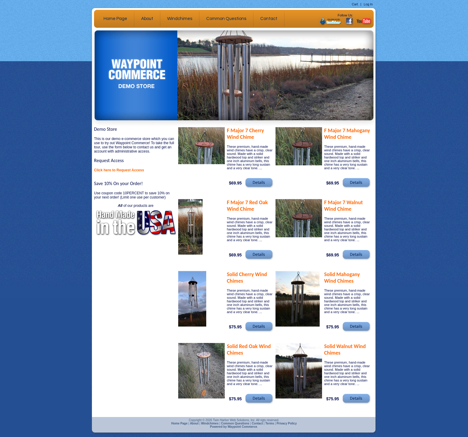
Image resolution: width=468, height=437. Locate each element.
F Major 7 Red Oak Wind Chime (247, 205)
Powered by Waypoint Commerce (233, 426)
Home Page (115, 18)
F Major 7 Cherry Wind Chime (245, 133)
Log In (368, 4)
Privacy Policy (286, 423)
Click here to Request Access (119, 170)
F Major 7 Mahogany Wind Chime (347, 133)
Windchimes (179, 18)
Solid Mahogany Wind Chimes (342, 277)
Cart (355, 4)
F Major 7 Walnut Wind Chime (343, 205)
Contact (268, 18)
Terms (269, 423)
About (147, 18)
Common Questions (226, 18)
